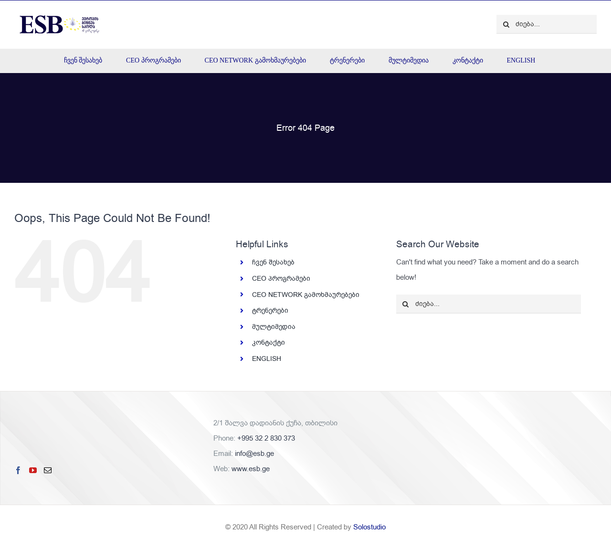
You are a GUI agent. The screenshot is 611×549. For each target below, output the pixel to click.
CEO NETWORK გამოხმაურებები (305, 294)
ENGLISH (266, 358)
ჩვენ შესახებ (273, 262)
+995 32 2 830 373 (266, 438)
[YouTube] (33, 470)
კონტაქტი (268, 342)
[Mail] (48, 470)
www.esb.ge (251, 469)
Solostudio (369, 527)
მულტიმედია (273, 326)
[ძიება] (506, 24)
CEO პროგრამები (281, 278)
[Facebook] (18, 470)
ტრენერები (270, 310)
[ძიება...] (546, 24)
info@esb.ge (254, 453)
